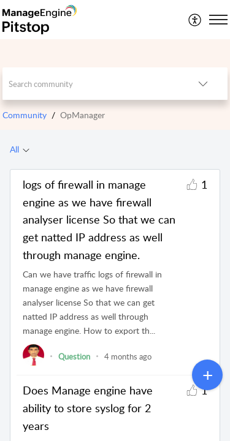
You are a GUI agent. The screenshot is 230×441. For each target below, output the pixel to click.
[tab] (19, 149)
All (14, 149)
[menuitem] (195, 20)
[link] (33, 362)
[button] (195, 20)
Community (24, 115)
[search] (90, 83)
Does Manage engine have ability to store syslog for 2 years (88, 408)
